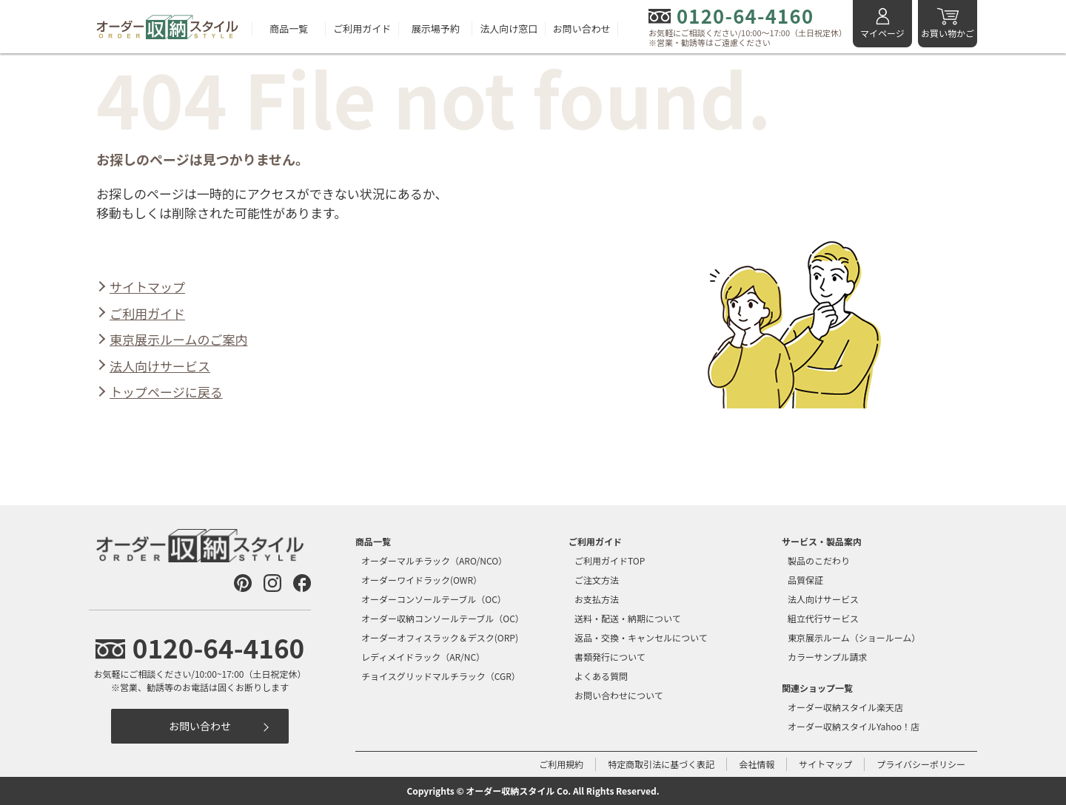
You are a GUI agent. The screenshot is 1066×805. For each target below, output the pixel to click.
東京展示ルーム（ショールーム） (854, 637)
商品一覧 (288, 28)
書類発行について (610, 656)
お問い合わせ (582, 28)
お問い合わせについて (618, 695)
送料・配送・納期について (627, 618)
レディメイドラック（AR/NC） (423, 656)
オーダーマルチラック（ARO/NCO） (434, 560)
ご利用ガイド (362, 28)
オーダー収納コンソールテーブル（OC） (442, 618)
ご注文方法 (596, 579)
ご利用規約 (561, 764)
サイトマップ (147, 286)
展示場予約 (436, 28)
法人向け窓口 (508, 28)
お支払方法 (596, 599)
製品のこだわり (819, 560)
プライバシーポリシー (920, 764)
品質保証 (805, 579)
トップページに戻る (166, 392)
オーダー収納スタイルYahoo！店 (853, 726)
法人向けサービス (160, 366)
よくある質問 (601, 676)
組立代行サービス (823, 618)
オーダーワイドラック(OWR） (421, 579)
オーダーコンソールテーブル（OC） (433, 599)
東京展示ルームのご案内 (179, 339)
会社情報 (756, 764)
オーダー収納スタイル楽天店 (845, 707)
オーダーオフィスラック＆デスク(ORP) (439, 637)
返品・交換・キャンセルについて (641, 637)
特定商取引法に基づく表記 (661, 764)
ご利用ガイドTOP (609, 560)
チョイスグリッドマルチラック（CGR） (440, 676)
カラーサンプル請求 (827, 656)
